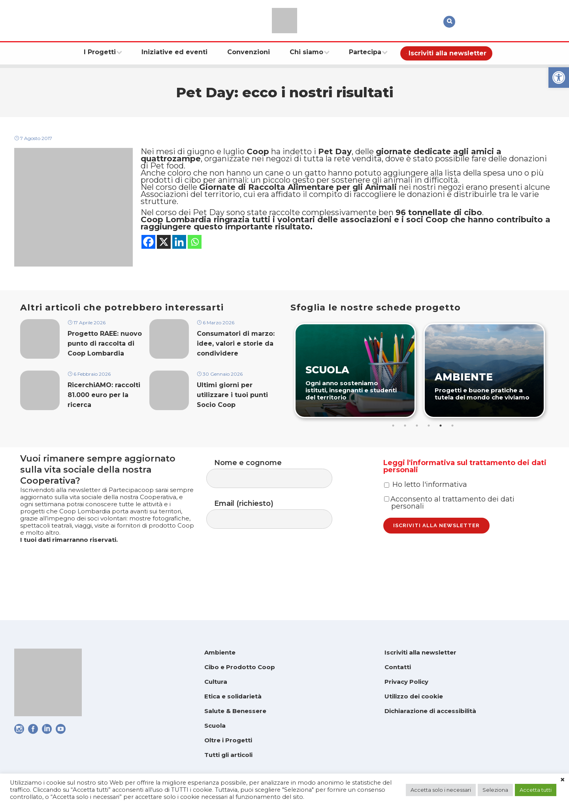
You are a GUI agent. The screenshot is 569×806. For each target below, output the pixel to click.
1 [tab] (394, 439)
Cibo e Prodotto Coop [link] (239, 667)
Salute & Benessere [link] (235, 711)
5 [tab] (441, 439)
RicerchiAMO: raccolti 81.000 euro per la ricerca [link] (104, 413)
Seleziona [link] (495, 790)
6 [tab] (453, 439)
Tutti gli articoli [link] (228, 755)
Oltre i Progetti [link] (228, 740)
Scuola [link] (215, 725)
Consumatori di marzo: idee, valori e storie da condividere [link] (236, 359)
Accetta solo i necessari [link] (441, 790)
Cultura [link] (215, 681)
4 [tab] (429, 439)
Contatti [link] (397, 667)
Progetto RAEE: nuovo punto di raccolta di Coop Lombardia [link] (105, 359)
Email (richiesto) (277, 533)
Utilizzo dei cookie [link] (413, 696)
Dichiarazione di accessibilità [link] (430, 711)
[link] (558, 77)
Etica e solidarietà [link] (233, 696)
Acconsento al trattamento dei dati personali (449, 534)
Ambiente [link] (220, 652)
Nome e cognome (277, 489)
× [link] (562, 780)
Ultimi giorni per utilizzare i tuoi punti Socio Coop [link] (232, 413)
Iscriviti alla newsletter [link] (420, 652)
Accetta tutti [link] (536, 790)
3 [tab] (418, 439)
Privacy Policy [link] (406, 681)
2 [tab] (406, 439)
